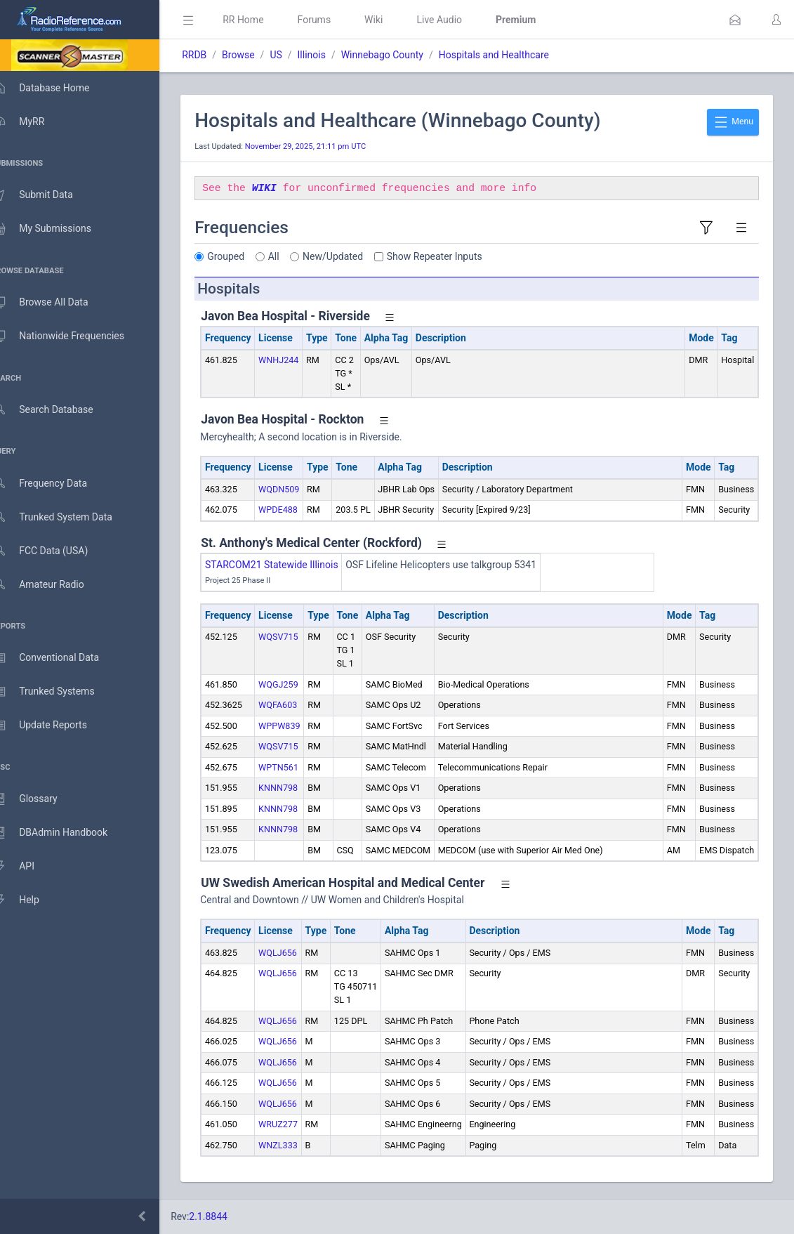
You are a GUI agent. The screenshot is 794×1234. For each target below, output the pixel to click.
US (296, 54)
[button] (735, 19)
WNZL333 (298, 1145)
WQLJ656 (298, 952)
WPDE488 (298, 509)
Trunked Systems (57, 691)
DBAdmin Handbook (64, 833)
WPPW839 (299, 726)
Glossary (38, 799)
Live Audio (459, 19)
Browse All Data (54, 302)
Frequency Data (53, 484)
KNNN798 (298, 787)
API (27, 866)
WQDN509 (299, 489)
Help (30, 900)
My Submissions (56, 229)
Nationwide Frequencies (72, 336)
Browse (258, 54)
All (294, 256)
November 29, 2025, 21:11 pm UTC (325, 146)
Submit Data (46, 195)
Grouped (246, 256)
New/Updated (353, 256)
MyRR (32, 121)
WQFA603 (298, 705)
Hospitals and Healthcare (514, 54)
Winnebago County (403, 54)
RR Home (263, 19)
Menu (733, 122)
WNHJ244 (299, 360)
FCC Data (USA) (54, 551)
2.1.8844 (228, 1216)
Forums (334, 19)
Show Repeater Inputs (455, 256)
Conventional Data (59, 658)
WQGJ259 (299, 684)
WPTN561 (299, 767)
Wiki (394, 19)
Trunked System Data (66, 517)
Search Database (57, 410)
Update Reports (53, 725)
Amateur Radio (52, 585)
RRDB (214, 54)
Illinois (331, 54)
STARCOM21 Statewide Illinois (292, 564)
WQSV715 (299, 636)
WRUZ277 (298, 1124)
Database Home (55, 87)
